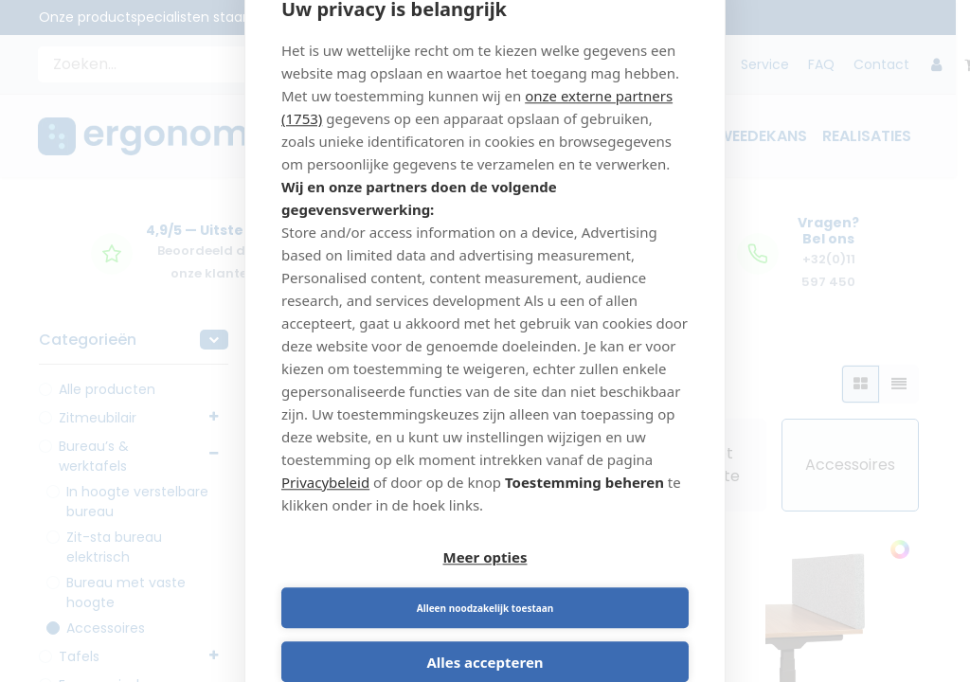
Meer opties (380, 584)
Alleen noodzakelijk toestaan (590, 584)
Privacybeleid (325, 506)
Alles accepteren (484, 638)
